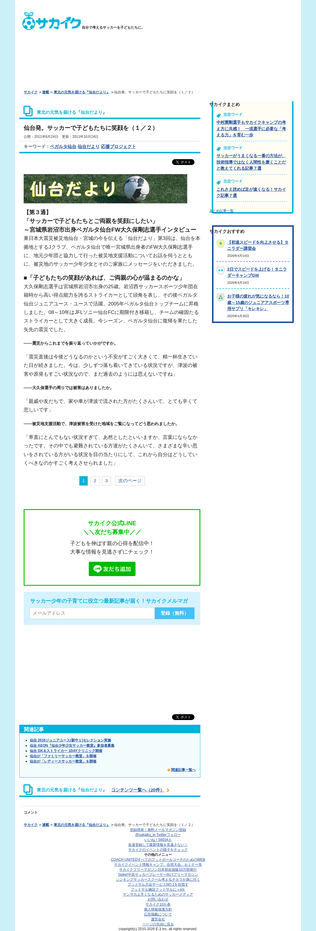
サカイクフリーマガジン (158, 870)
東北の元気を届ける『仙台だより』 (82, 92)
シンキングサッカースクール (158, 879)
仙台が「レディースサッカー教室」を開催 (63, 761)
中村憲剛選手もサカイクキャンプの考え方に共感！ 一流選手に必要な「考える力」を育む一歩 (251, 128)
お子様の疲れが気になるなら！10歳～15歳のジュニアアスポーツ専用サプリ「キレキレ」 (258, 302)
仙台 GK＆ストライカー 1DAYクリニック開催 (66, 751)
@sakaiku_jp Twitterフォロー (157, 835)
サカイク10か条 (157, 904)
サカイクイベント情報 (158, 865)
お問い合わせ (158, 899)
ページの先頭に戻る (158, 924)
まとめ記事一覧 (221, 211)
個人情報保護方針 (158, 909)
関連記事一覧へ (183, 770)
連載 (45, 92)
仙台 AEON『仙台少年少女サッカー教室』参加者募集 (72, 745)
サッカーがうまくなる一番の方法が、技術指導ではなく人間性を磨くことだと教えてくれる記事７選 (251, 162)
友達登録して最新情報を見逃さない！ (158, 845)
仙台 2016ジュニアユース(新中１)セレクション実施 (70, 740)
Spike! (158, 874)
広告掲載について (158, 914)
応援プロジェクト (118, 146)
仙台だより (89, 146)
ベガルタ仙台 (63, 146)
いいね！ (157, 840)
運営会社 (158, 919)
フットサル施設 (158, 889)
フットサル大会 (158, 884)
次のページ (130, 480)
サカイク (31, 92)
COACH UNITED (158, 860)
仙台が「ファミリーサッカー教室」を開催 (63, 756)
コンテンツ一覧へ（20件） (137, 789)
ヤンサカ (158, 894)
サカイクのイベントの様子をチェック (158, 850)
